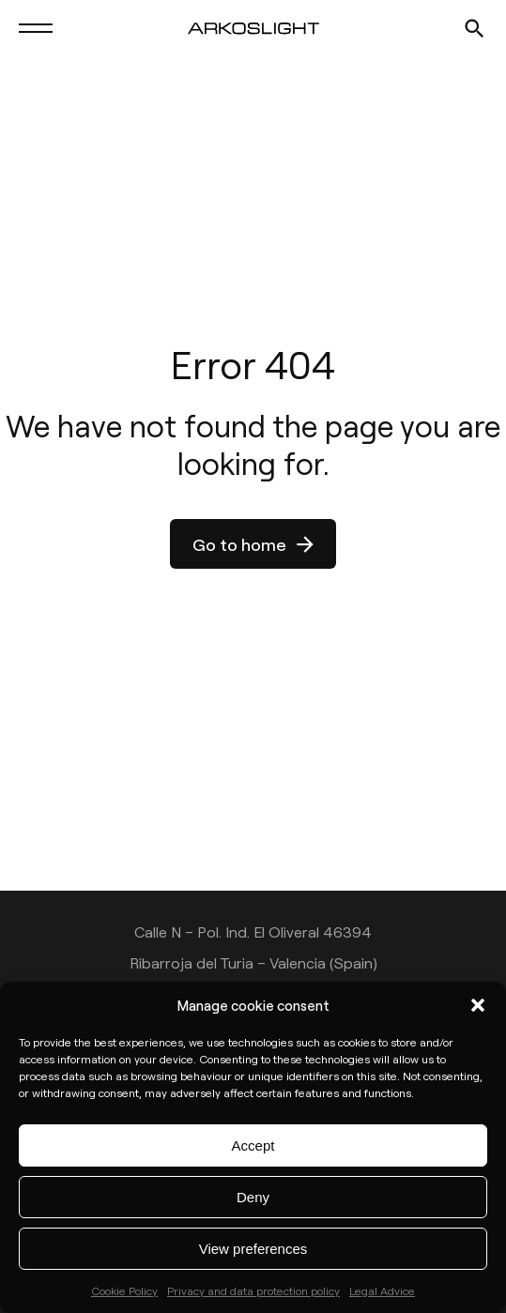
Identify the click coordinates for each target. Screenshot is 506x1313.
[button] (477, 1005)
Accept (253, 1145)
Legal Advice (382, 1290)
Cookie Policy (124, 1290)
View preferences (253, 1249)
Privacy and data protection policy (253, 1290)
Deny (253, 1197)
